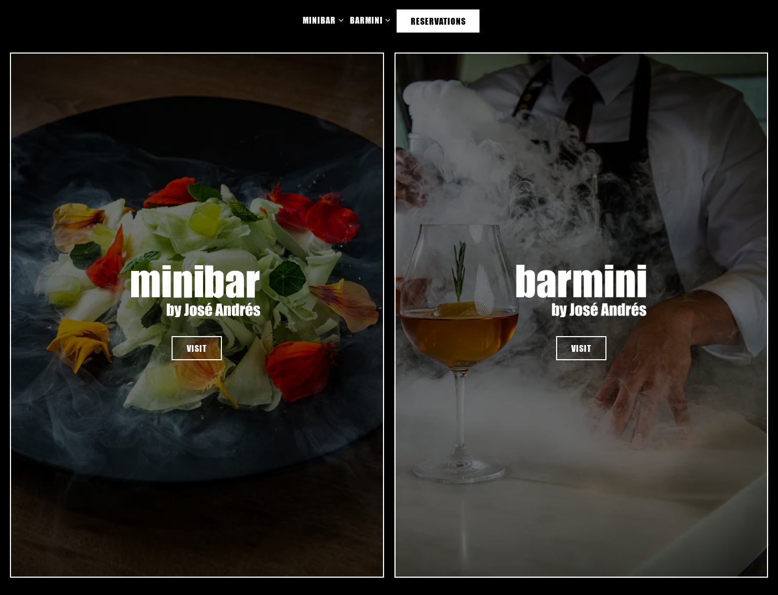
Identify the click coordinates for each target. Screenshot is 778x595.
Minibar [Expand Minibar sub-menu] (321, 19)
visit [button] (197, 348)
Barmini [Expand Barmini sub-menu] (368, 19)
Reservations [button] (438, 21)
